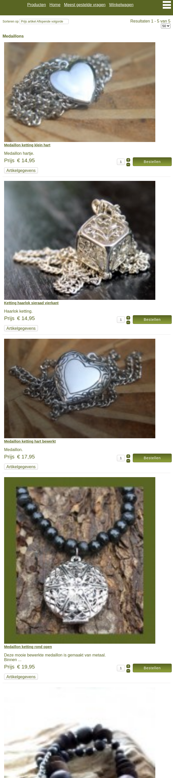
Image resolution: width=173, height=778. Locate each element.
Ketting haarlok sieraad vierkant (31, 303)
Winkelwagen (121, 5)
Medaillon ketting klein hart (27, 145)
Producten (36, 5)
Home (54, 5)
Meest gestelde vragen (85, 5)
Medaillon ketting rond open (28, 647)
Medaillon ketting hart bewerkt (30, 441)
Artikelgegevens (21, 170)
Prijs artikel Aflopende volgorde (42, 21)
